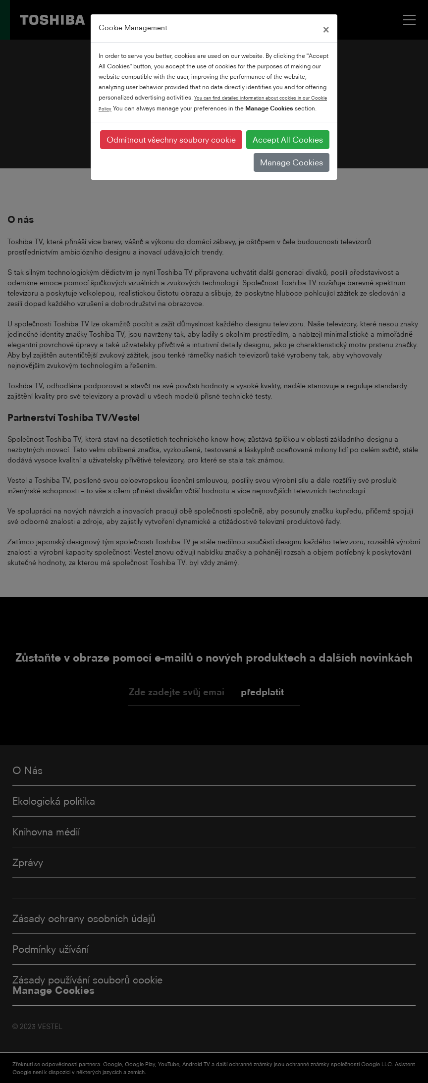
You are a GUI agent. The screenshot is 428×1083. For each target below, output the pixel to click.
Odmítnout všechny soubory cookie (171, 140)
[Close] (326, 28)
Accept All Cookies (288, 140)
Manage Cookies (291, 162)
